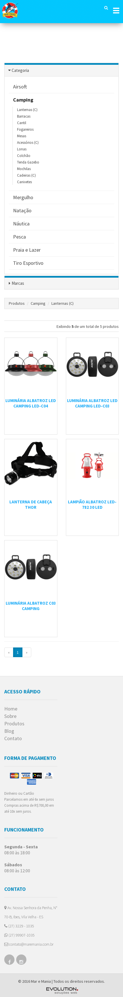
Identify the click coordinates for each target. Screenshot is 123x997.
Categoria (20, 70)
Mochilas (24, 168)
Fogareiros (25, 129)
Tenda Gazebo (28, 162)
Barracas (23, 116)
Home (10, 709)
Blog (9, 731)
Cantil (21, 122)
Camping (38, 303)
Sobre (10, 716)
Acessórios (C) (28, 142)
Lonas (21, 149)
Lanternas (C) (27, 109)
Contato (13, 738)
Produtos (17, 303)
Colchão (23, 155)
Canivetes (24, 181)
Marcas (18, 283)
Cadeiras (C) (26, 175)
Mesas (21, 136)
